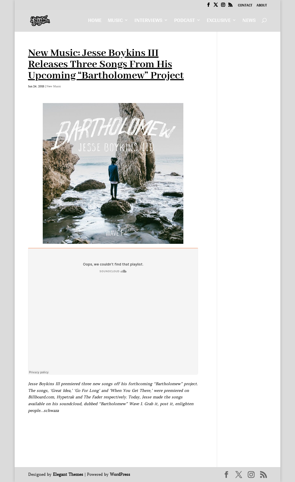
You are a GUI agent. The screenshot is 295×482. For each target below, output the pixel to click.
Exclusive (219, 21)
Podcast (184, 21)
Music (115, 21)
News (249, 21)
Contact (245, 6)
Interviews (148, 21)
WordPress (120, 474)
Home (95, 21)
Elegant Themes (68, 474)
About (261, 6)
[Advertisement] (130, 426)
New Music (53, 86)
